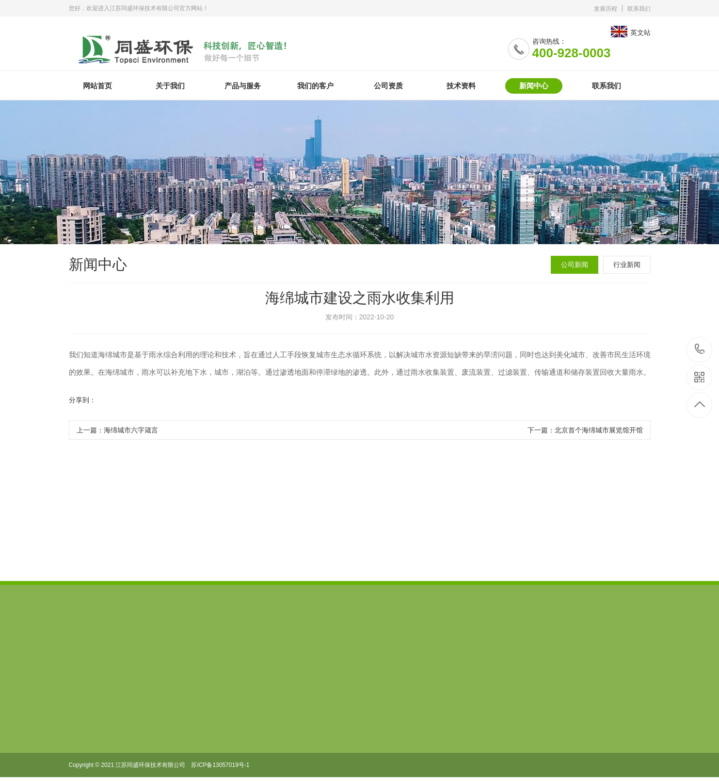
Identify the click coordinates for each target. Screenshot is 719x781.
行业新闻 (626, 264)
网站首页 (97, 86)
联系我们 (639, 8)
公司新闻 (574, 264)
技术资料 (461, 86)
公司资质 (388, 86)
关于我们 (170, 86)
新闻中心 (533, 86)
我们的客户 (315, 86)
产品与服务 (242, 86)
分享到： (82, 400)
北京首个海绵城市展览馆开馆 (599, 430)
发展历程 (605, 8)
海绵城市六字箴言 (131, 430)
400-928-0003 (700, 350)
